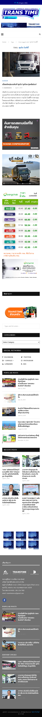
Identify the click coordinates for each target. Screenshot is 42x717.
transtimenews (8, 88)
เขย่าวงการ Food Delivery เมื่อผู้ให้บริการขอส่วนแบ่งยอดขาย (28, 436)
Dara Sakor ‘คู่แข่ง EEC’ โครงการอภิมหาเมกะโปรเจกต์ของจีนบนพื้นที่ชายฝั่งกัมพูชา (29, 424)
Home (4, 42)
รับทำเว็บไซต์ (35, 712)
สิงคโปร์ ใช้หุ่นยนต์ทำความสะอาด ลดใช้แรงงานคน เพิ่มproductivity (28, 410)
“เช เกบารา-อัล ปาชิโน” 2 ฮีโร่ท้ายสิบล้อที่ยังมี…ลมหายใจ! (28, 644)
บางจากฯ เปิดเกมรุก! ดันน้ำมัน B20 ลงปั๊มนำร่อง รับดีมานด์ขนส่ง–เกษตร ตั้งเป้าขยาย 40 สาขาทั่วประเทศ (31, 474)
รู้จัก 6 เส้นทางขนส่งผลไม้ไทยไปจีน (28, 396)
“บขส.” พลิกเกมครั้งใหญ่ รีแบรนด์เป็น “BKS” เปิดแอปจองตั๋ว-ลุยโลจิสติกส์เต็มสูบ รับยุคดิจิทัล (10, 473)
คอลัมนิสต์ (5, 80)
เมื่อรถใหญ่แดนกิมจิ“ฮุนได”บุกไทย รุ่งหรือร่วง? (19, 84)
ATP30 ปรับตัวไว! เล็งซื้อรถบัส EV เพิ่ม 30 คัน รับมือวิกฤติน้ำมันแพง (10, 500)
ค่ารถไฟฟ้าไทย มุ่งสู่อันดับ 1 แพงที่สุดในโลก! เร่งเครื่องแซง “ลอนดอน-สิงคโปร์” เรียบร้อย (28, 382)
